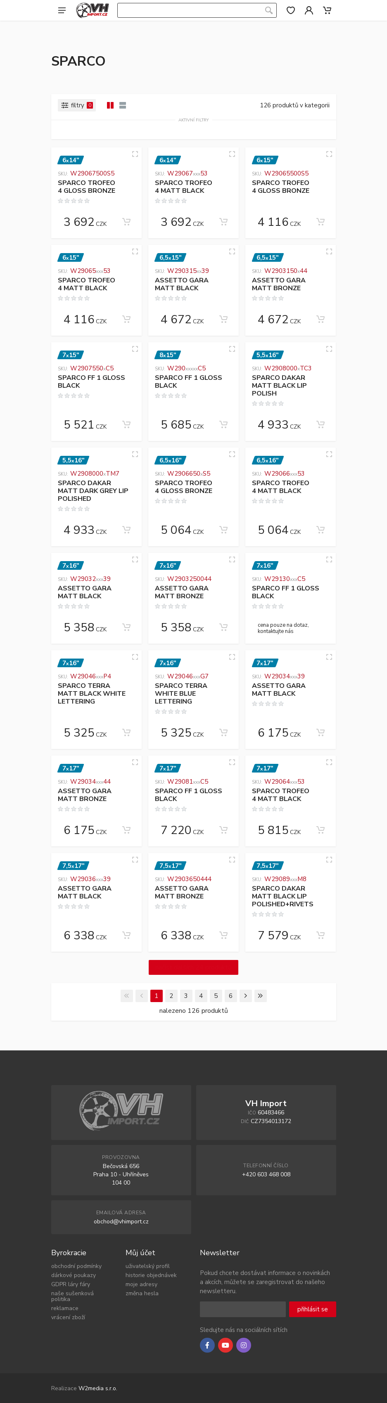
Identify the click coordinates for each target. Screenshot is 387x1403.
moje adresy (141, 1284)
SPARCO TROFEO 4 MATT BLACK (183, 187)
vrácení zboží (68, 1317)
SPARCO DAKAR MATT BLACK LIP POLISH (279, 386)
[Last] (260, 996)
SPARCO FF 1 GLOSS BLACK (91, 382)
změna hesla (142, 1293)
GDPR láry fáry (70, 1284)
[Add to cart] (126, 221)
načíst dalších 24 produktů (193, 967)
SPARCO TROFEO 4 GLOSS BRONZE (86, 187)
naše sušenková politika (72, 1296)
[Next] (246, 996)
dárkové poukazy (73, 1275)
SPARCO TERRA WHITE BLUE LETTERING (181, 694)
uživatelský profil (148, 1266)
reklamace (64, 1308)
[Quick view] (135, 154)
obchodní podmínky (76, 1266)
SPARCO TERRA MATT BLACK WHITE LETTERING (92, 694)
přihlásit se (312, 1309)
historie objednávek (151, 1275)
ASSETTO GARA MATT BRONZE (279, 284)
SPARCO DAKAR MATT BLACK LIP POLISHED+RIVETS (282, 896)
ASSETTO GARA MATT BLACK (182, 284)
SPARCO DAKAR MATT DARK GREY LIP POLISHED (93, 491)
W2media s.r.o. (97, 1388)
